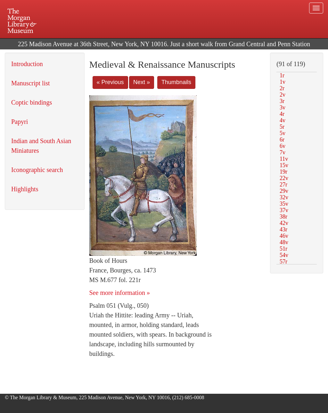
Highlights (24, 189)
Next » (141, 82)
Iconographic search (37, 169)
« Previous (110, 82)
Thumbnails (176, 82)
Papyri (19, 121)
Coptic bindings (31, 102)
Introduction (27, 63)
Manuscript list (30, 83)
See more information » (119, 292)
